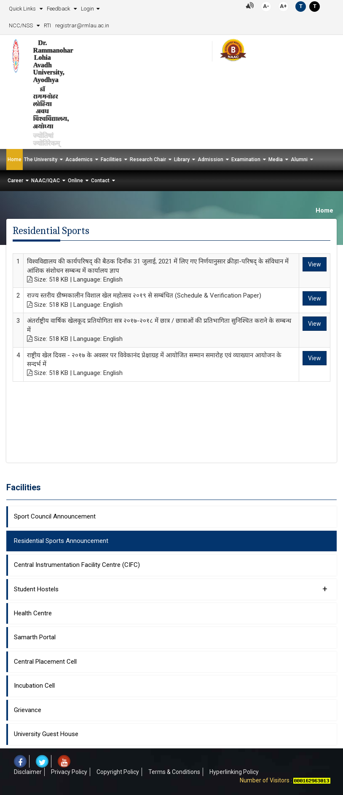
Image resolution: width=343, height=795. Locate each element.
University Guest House (46, 734)
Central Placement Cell (45, 661)
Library (182, 159)
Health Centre (33, 613)
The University (40, 159)
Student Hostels (170, 589)
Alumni (299, 159)
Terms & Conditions (174, 771)
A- (266, 6)
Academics (79, 159)
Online (75, 180)
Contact (100, 180)
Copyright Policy (117, 771)
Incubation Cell (34, 685)
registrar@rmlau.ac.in (82, 25)
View (314, 264)
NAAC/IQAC (45, 180)
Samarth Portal (35, 637)
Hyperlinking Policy (234, 771)
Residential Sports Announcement (61, 541)
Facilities (111, 159)
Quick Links (23, 8)
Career (15, 180)
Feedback (59, 8)
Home (14, 159)
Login (87, 8)
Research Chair (148, 159)
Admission (210, 159)
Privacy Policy (69, 771)
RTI (47, 25)
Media (275, 159)
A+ (283, 6)
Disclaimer (28, 771)
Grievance (27, 710)
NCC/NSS (21, 25)
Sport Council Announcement (55, 516)
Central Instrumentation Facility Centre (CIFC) (77, 565)
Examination (245, 159)
